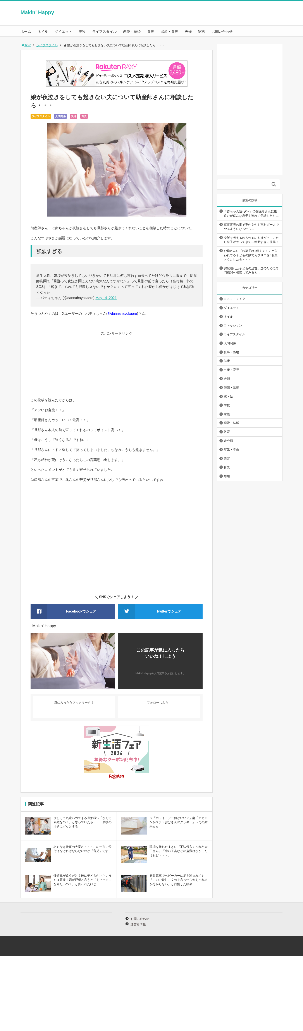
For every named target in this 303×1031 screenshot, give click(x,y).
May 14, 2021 (106, 298)
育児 (150, 31)
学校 (227, 405)
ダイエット (63, 31)
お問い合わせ (222, 31)
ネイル (43, 31)
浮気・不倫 (231, 449)
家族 (201, 31)
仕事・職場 (231, 352)
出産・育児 (169, 31)
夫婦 (188, 31)
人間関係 (60, 116)
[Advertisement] (117, 366)
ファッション (233, 325)
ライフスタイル (104, 31)
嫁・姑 (228, 396)
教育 (227, 432)
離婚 (227, 476)
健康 (227, 361)
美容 (82, 31)
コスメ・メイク (234, 299)
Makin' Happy (37, 12)
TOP (26, 45)
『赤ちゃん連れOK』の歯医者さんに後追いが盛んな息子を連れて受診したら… (251, 213)
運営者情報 (138, 924)
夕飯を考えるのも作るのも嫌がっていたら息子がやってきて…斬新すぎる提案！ (251, 240)
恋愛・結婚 (132, 31)
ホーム (26, 31)
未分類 (228, 440)
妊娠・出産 (231, 387)
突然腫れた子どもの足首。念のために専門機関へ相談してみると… (251, 270)
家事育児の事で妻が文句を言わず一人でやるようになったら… (251, 227)
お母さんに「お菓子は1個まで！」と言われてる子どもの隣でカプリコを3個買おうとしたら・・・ (250, 255)
